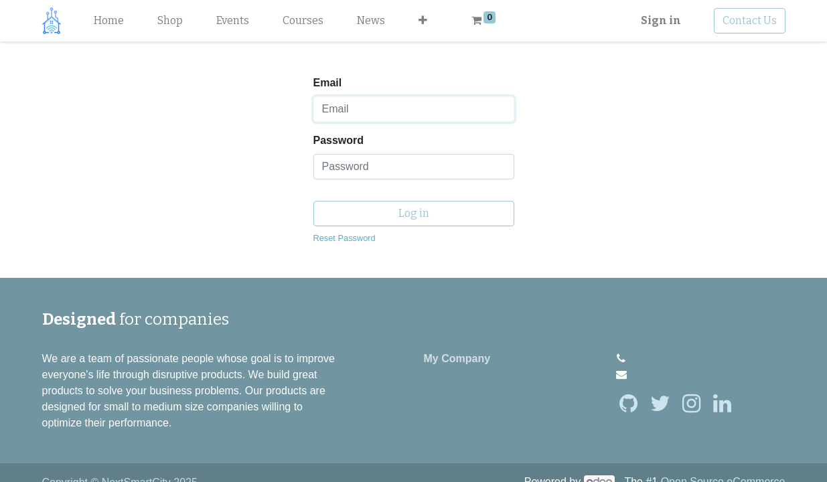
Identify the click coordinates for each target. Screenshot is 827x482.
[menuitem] (109, 21)
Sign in (661, 20)
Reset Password (344, 238)
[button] (423, 21)
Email (327, 82)
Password (338, 140)
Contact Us (750, 20)
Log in (413, 213)
